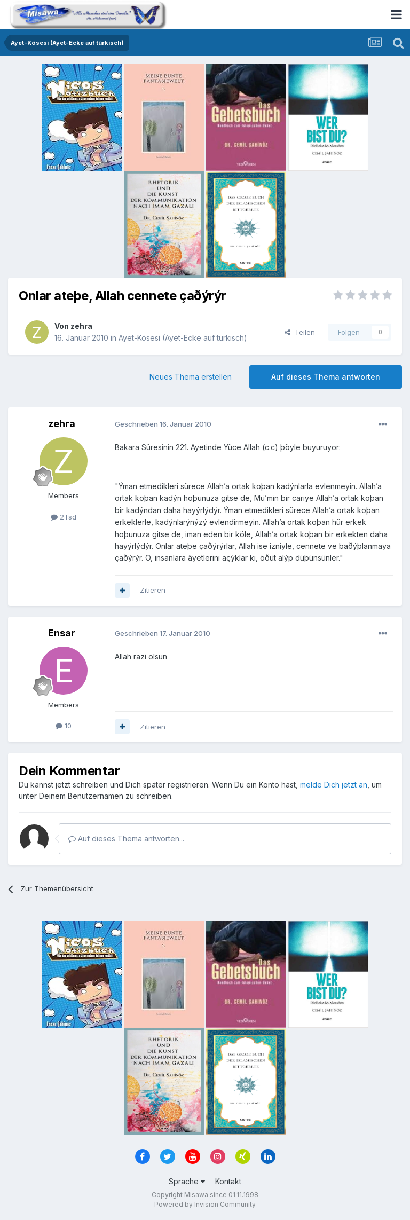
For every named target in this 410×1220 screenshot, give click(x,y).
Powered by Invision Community (205, 1204)
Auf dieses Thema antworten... (126, 838)
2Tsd (63, 517)
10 (64, 725)
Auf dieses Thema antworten (325, 376)
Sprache (187, 1181)
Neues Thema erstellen (190, 376)
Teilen (300, 332)
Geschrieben (163, 424)
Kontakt (228, 1181)
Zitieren (152, 590)
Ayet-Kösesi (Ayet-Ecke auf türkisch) (183, 337)
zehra (81, 325)
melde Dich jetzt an (333, 784)
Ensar (61, 633)
